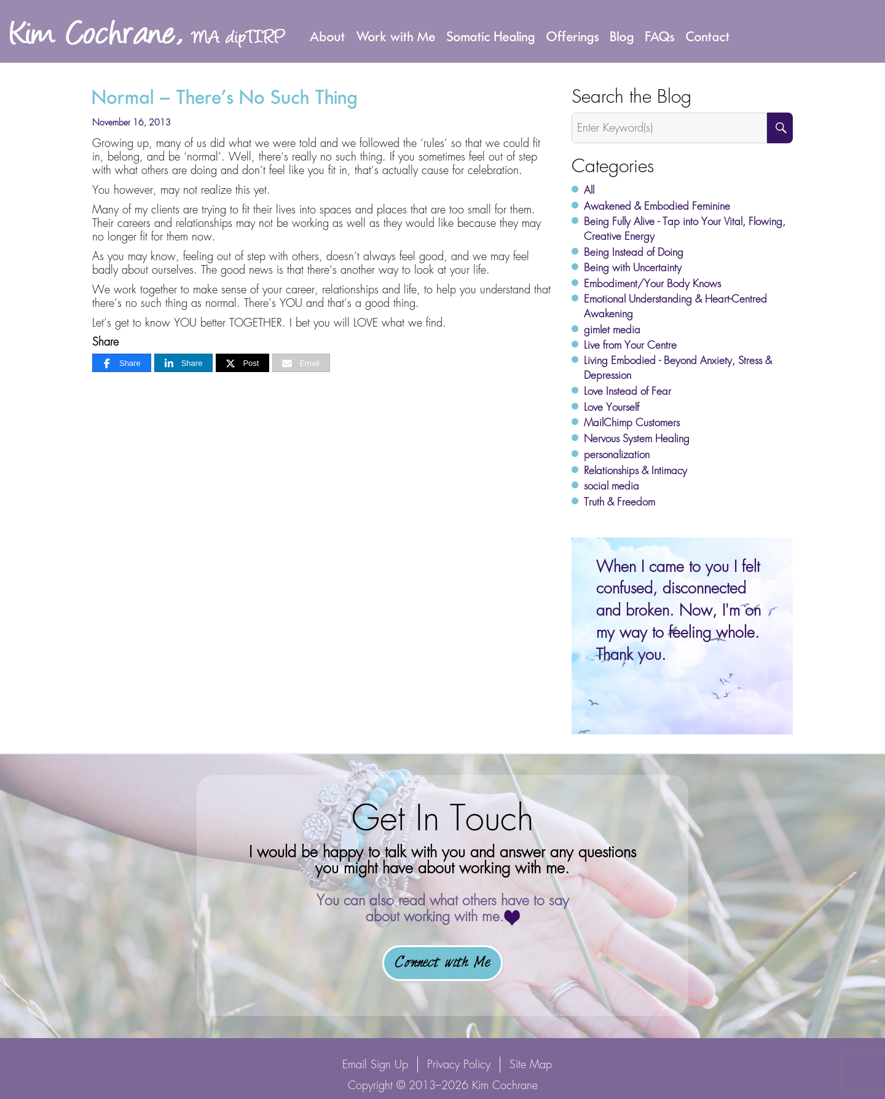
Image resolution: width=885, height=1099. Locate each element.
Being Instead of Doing (633, 252)
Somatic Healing (491, 36)
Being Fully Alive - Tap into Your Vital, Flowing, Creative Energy (684, 229)
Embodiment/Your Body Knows (652, 283)
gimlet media (612, 329)
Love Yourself (611, 407)
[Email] (301, 363)
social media (611, 486)
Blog (622, 36)
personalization (617, 454)
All (589, 190)
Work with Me (396, 36)
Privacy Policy (458, 1064)
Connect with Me (442, 963)
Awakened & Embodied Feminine (657, 206)
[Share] (122, 363)
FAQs (660, 36)
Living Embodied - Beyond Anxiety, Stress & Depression (678, 368)
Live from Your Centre (630, 345)
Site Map (530, 1064)
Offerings (572, 36)
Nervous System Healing (637, 438)
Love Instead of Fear (627, 391)
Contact (708, 36)
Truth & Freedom (619, 502)
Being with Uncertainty (633, 267)
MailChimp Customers (632, 422)
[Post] (242, 363)
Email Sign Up (375, 1064)
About (327, 36)
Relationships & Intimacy (635, 470)
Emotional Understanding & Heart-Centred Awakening (675, 306)
